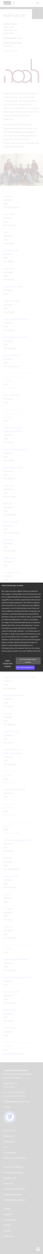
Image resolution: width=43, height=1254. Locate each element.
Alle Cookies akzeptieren (25, 667)
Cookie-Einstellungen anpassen (7, 663)
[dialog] (21, 627)
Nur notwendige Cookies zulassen (28, 660)
